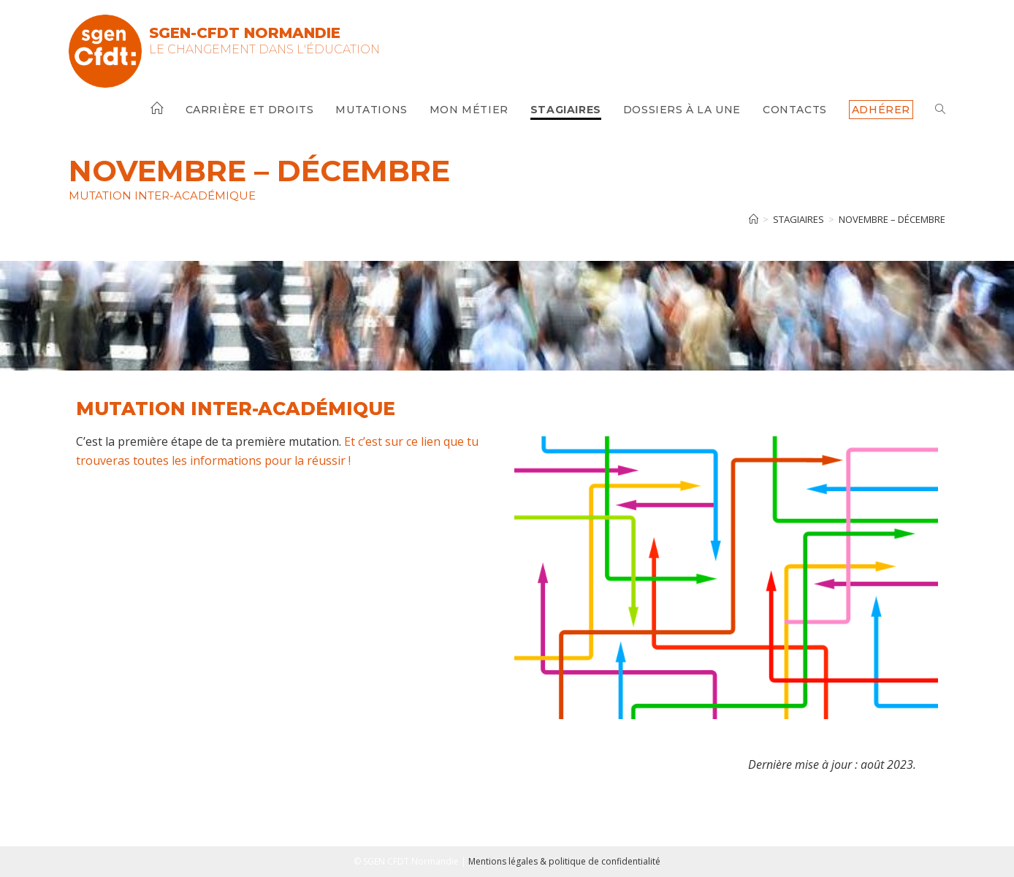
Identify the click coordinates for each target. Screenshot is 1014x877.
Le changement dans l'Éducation (264, 49)
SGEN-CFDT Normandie (244, 33)
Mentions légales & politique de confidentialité (564, 861)
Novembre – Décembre (892, 219)
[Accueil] (753, 219)
